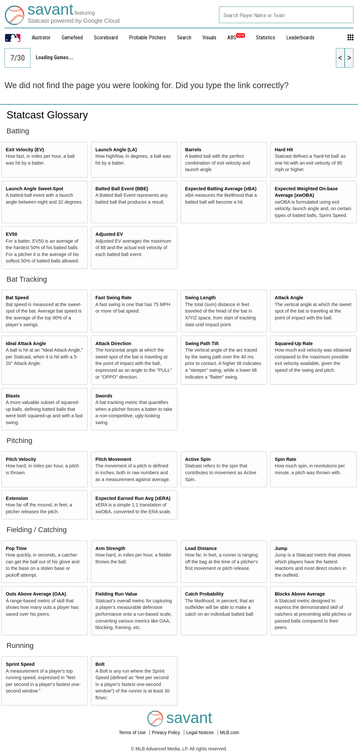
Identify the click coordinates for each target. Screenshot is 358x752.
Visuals (209, 37)
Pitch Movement (113, 459)
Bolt (100, 664)
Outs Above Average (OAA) (36, 594)
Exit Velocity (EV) (25, 149)
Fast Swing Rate (114, 297)
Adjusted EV (109, 234)
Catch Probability (204, 594)
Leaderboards (300, 37)
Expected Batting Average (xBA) (221, 188)
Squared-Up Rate (294, 343)
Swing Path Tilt (202, 343)
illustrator (41, 37)
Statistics (265, 37)
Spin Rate (285, 459)
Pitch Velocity (21, 459)
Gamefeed (72, 37)
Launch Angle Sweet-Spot (34, 188)
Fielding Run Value (116, 594)
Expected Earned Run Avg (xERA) (133, 498)
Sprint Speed (20, 664)
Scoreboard (106, 37)
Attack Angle (289, 297)
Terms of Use (133, 732)
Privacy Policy (166, 732)
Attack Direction (113, 343)
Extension (17, 498)
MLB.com (229, 732)
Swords (104, 395)
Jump (281, 548)
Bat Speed (17, 297)
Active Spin (198, 459)
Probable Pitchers (147, 37)
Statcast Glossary (47, 115)
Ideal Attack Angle (26, 343)
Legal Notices (200, 732)
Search (184, 37)
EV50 (11, 234)
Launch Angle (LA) (116, 149)
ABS (236, 37)
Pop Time (16, 548)
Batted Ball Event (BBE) (122, 188)
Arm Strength (110, 548)
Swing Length (200, 297)
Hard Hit (284, 149)
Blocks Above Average (300, 594)
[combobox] (286, 15)
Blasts (13, 395)
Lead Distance (201, 548)
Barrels (193, 149)
